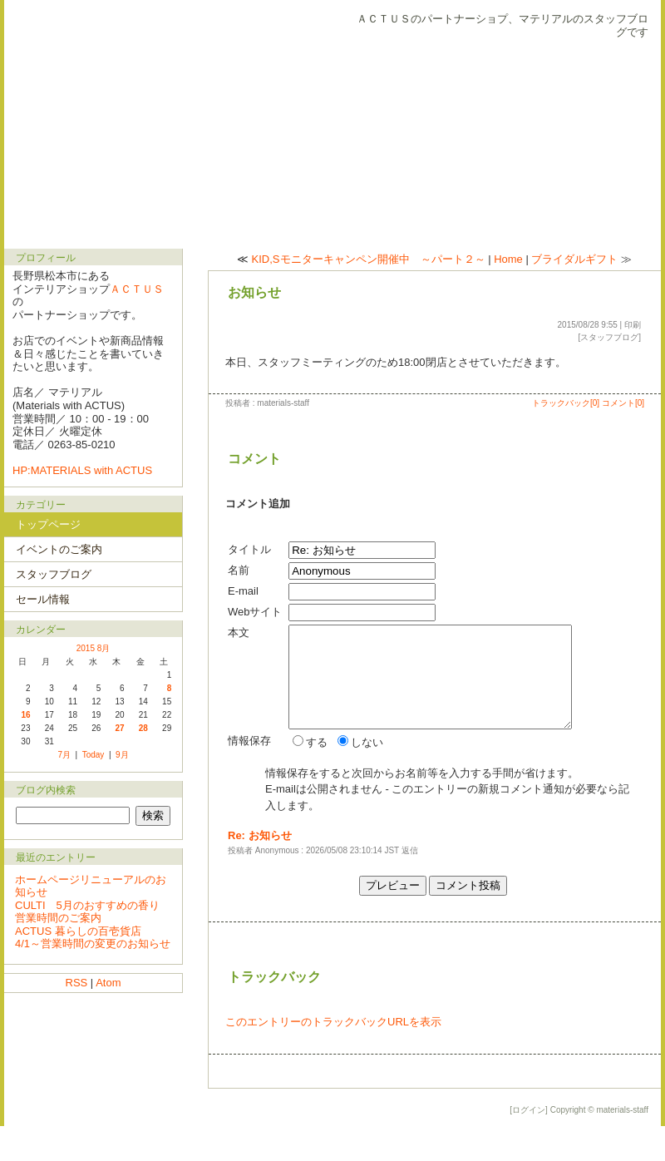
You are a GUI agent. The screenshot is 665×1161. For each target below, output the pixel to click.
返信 (409, 885)
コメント (254, 459)
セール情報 (43, 599)
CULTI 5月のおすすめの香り (87, 905)
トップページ (48, 524)
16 (25, 714)
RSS (77, 982)
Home (508, 259)
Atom (108, 982)
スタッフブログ (609, 337)
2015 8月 (93, 648)
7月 (64, 754)
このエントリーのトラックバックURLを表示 (333, 1056)
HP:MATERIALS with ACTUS (82, 470)
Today (93, 754)
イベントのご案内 (59, 549)
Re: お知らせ (260, 870)
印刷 (632, 324)
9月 (122, 754)
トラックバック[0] (565, 403)
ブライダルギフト (574, 259)
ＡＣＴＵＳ (137, 289)
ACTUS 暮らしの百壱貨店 (78, 931)
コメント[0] (623, 403)
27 (120, 728)
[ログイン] (529, 1144)
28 (143, 728)
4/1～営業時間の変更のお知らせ (92, 943)
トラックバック (274, 1012)
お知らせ (254, 292)
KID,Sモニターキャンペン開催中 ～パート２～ (368, 259)
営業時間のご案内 (58, 918)
